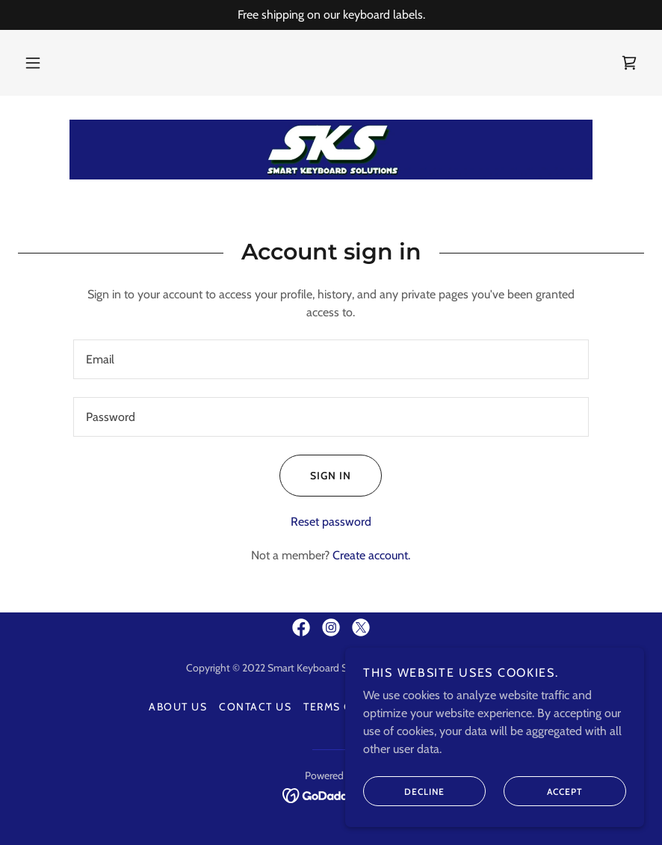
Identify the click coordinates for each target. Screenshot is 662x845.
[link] (629, 63)
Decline (404, 791)
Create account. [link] (371, 555)
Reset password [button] (331, 521)
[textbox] (331, 359)
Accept (543, 791)
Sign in (315, 476)
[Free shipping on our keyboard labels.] (331, 15)
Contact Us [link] (255, 706)
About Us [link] (178, 706)
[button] (33, 63)
